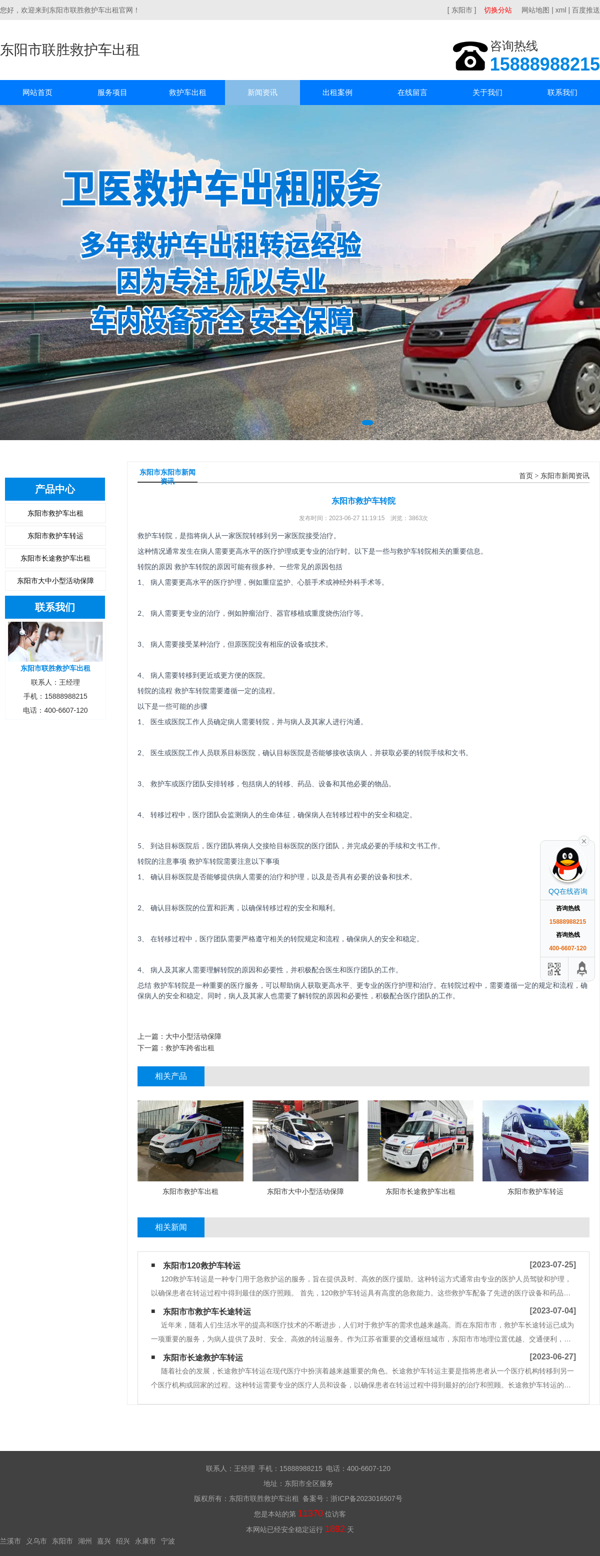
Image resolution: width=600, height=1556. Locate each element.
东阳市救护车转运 (56, 536)
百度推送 (586, 10)
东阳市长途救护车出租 (55, 558)
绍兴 (123, 1541)
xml (561, 10)
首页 (526, 476)
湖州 (85, 1541)
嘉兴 (104, 1541)
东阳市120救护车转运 (201, 1265)
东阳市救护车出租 (56, 513)
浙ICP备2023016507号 (366, 1498)
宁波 (168, 1541)
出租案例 (337, 92)
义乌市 (36, 1541)
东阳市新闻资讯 (565, 476)
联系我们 (563, 92)
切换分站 (498, 10)
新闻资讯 (263, 92)
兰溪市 (10, 1541)
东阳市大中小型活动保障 (55, 581)
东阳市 (62, 1541)
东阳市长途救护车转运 (203, 1357)
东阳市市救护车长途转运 (207, 1311)
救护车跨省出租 (190, 1048)
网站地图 (536, 10)
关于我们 (487, 92)
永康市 (145, 1541)
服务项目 (113, 92)
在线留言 (413, 92)
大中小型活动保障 (194, 1036)
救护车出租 (187, 92)
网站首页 (37, 92)
